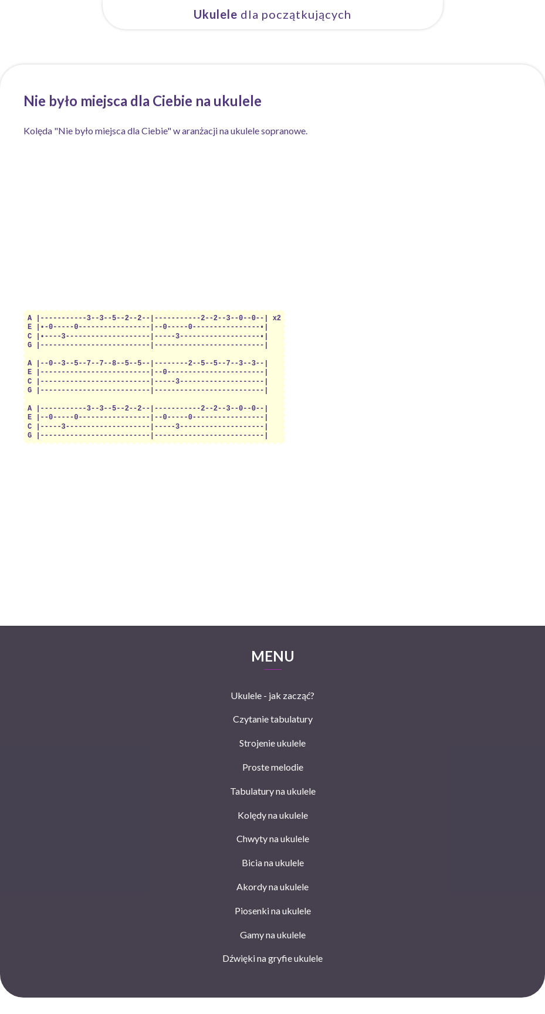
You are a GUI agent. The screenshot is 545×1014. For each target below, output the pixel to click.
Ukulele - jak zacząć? (272, 687)
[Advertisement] (272, 227)
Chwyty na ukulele (272, 830)
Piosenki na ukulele (273, 902)
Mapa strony (342, 1001)
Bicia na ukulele (273, 854)
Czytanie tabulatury (273, 710)
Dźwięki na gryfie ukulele (272, 949)
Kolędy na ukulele (273, 806)
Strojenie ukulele (272, 734)
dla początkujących (272, 14)
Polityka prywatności (287, 1001)
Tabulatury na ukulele (273, 782)
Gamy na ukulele (273, 926)
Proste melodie (272, 758)
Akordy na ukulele (272, 878)
